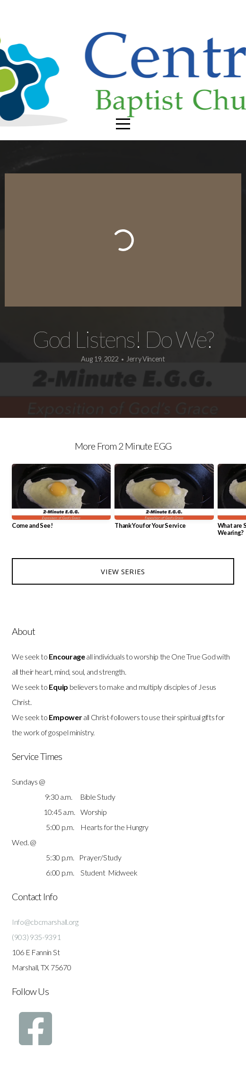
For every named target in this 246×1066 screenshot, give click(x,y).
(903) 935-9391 (36, 936)
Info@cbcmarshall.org (45, 921)
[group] (61, 500)
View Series (123, 571)
